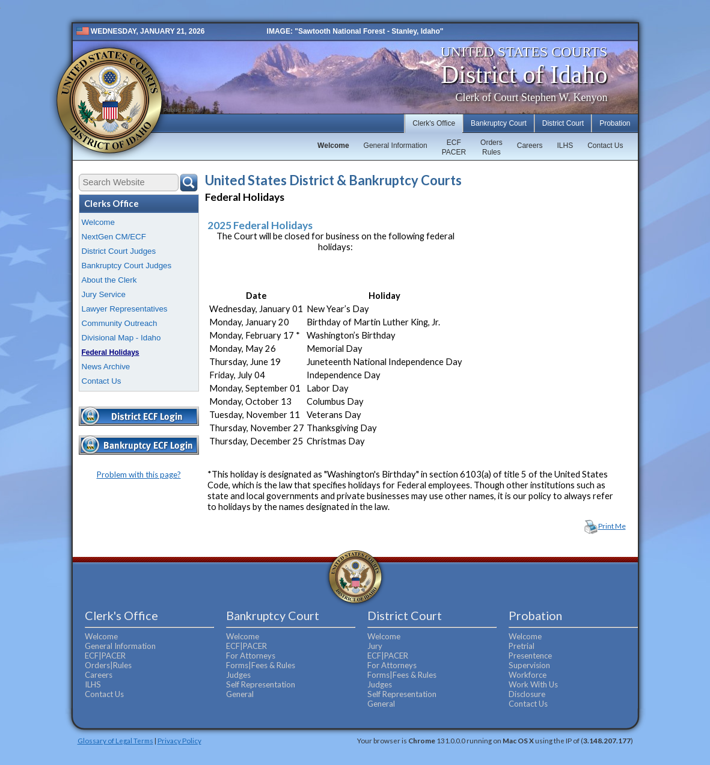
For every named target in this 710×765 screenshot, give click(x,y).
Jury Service (104, 294)
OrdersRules (491, 147)
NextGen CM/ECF (114, 236)
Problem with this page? (139, 474)
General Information (395, 145)
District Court (563, 123)
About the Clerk (109, 279)
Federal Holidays (110, 352)
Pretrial (521, 646)
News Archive (106, 366)
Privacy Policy (179, 740)
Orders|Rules (108, 665)
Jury (374, 646)
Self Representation (260, 684)
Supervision (529, 665)
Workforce (527, 675)
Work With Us (533, 684)
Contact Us (605, 145)
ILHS (565, 145)
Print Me (612, 525)
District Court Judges (119, 251)
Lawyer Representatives (125, 308)
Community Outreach (120, 323)
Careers (530, 145)
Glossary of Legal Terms (115, 740)
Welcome (333, 145)
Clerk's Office (433, 123)
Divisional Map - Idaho (121, 337)
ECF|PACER (105, 655)
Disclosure (527, 694)
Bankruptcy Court (499, 123)
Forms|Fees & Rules (260, 665)
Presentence (530, 655)
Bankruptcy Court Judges (127, 265)
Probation (614, 123)
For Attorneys (250, 655)
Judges (238, 675)
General (240, 694)
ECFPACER (454, 147)
